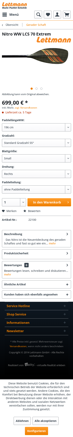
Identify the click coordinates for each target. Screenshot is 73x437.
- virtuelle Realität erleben (50, 365)
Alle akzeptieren (45, 421)
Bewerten (31, 211)
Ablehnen (22, 421)
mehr (52, 243)
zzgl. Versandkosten (26, 107)
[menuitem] (10, 14)
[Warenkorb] (67, 14)
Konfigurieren (36, 431)
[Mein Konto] (57, 14)
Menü (10, 14)
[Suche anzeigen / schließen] (38, 14)
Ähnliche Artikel (15, 284)
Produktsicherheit (16, 253)
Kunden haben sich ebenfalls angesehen (31, 294)
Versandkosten (18, 346)
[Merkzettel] (48, 14)
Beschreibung (13, 234)
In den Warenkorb (51, 201)
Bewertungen (13, 265)
